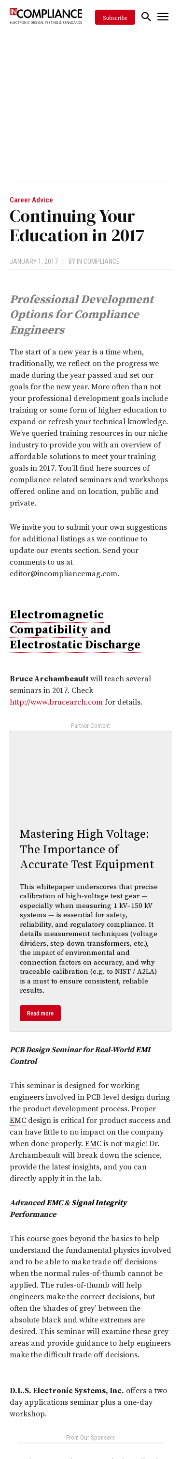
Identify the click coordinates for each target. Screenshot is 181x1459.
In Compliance (98, 261)
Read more (40, 1013)
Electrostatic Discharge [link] (75, 645)
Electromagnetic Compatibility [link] (57, 622)
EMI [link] (143, 1050)
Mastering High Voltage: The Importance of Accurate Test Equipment (87, 849)
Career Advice (31, 200)
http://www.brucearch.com (56, 702)
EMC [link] (18, 1120)
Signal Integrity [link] (99, 1203)
